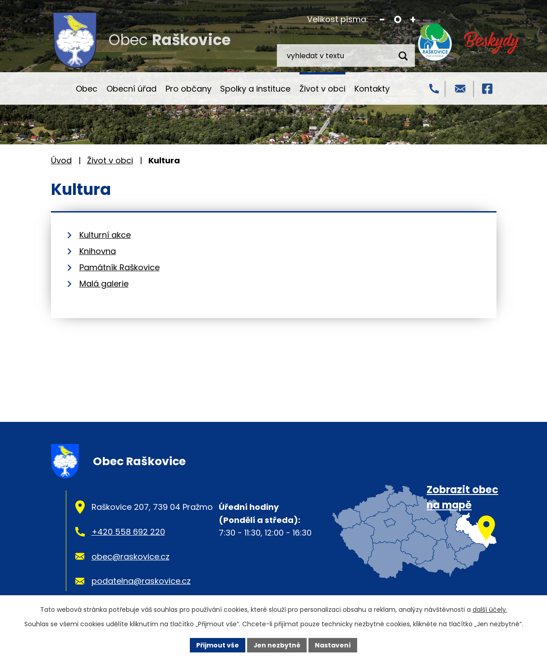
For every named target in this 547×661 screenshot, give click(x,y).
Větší (413, 20)
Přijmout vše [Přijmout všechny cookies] (217, 644)
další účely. (490, 609)
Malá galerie (104, 283)
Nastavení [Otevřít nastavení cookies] (333, 644)
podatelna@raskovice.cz (141, 581)
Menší (382, 20)
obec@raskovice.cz (131, 556)
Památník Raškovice (119, 267)
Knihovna (97, 251)
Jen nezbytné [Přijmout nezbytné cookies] (277, 644)
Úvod (59, 88)
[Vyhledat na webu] (346, 55)
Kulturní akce (105, 234)
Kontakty (372, 88)
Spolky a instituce (255, 88)
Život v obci (322, 88)
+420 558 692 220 (128, 531)
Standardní (397, 20)
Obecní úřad (131, 88)
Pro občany (188, 88)
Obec (86, 88)
